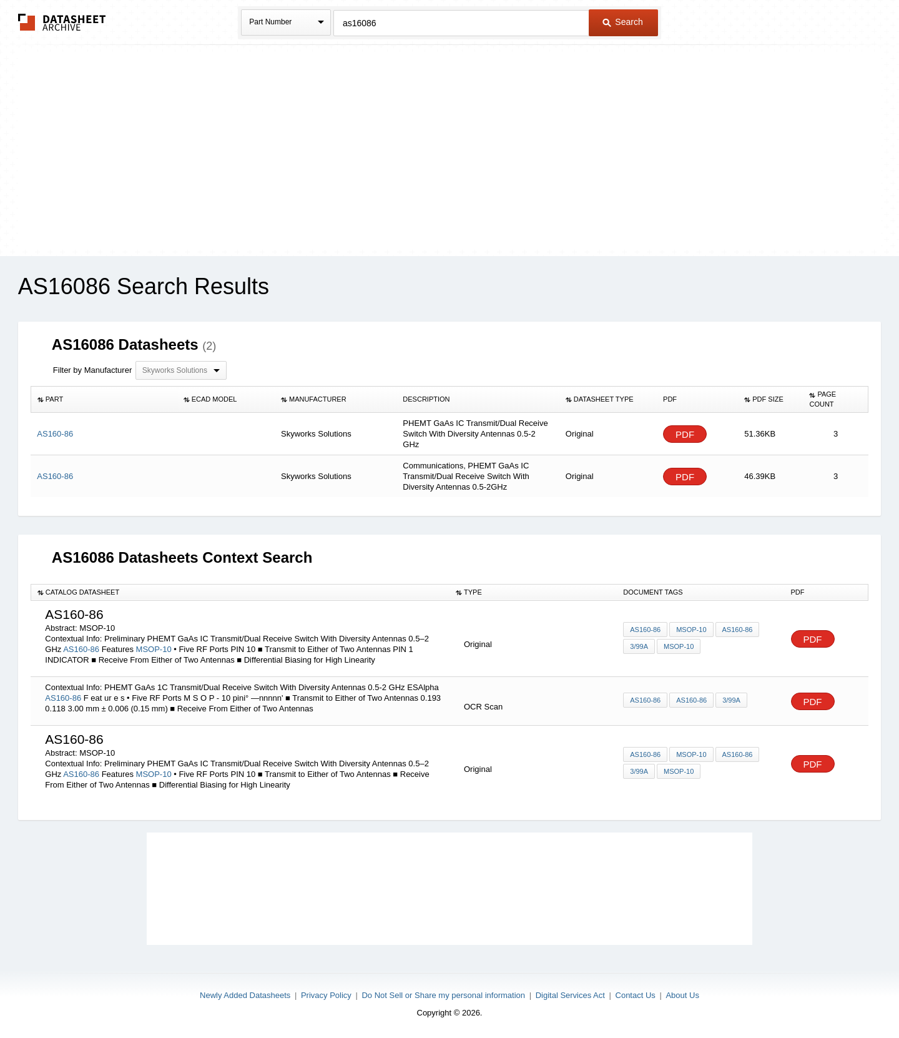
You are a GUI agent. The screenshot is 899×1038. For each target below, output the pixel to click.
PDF (684, 434)
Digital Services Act (570, 995)
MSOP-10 (155, 649)
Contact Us (636, 995)
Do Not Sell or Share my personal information (443, 995)
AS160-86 (81, 649)
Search (622, 22)
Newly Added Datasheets (245, 995)
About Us (682, 995)
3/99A (639, 646)
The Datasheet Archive (62, 22)
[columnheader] (104, 400)
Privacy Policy (326, 995)
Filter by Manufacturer (92, 370)
